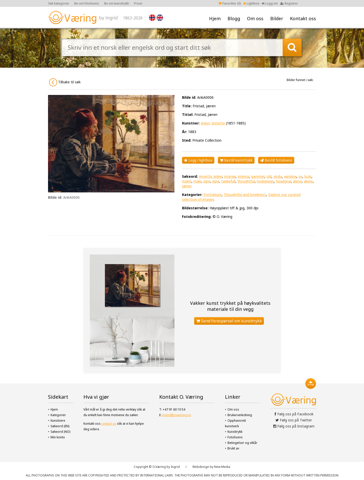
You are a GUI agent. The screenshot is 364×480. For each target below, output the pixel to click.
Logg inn (270, 3)
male (197, 181)
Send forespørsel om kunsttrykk (229, 321)
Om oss (255, 18)
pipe (206, 181)
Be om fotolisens (86, 3)
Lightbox (251, 3)
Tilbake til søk (65, 82)
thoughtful (246, 181)
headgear (283, 181)
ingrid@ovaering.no (176, 415)
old (268, 176)
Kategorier (58, 415)
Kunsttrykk (235, 432)
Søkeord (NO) (60, 432)
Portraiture (212, 194)
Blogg (234, 18)
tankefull (228, 181)
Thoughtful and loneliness (245, 194)
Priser (138, 3)
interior (243, 176)
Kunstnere (58, 420)
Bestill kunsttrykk (236, 160)
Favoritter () (230, 3)
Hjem (215, 18)
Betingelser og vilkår (242, 443)
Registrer (289, 3)
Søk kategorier (58, 3)
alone (308, 181)
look (307, 176)
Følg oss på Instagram (293, 426)
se (300, 176)
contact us (108, 423)
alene (297, 181)
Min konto (58, 437)
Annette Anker (210, 176)
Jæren (187, 186)
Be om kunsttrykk (116, 3)
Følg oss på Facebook (293, 414)
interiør (230, 176)
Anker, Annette (213, 123)
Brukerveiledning (240, 415)
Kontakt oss (303, 18)
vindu (278, 176)
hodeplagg (265, 181)
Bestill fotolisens (276, 160)
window (290, 176)
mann (186, 181)
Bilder (276, 18)
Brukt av (233, 448)
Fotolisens (235, 437)
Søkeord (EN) (60, 426)
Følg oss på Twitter (294, 420)
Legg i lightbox (198, 160)
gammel (257, 176)
